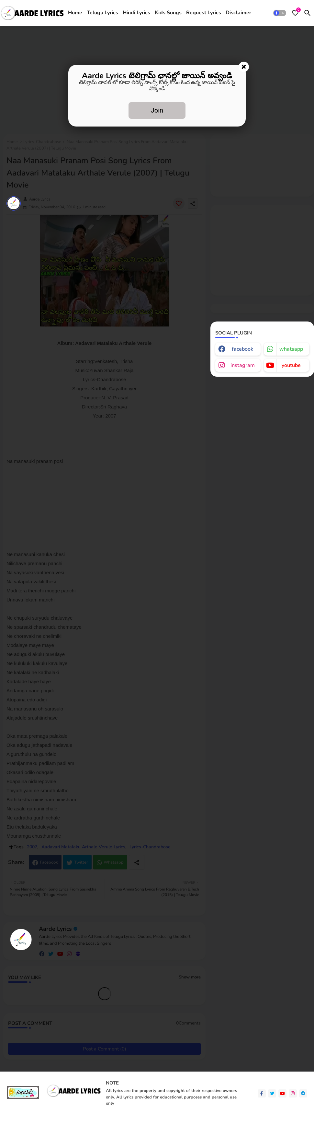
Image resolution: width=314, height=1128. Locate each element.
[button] (279, 13)
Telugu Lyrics (102, 12)
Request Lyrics (203, 12)
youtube (291, 365)
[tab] (75, 13)
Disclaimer (238, 12)
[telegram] (303, 1093)
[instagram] (293, 1093)
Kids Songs (168, 12)
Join (157, 110)
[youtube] (282, 1093)
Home (75, 12)
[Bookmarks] (295, 12)
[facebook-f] (262, 1093)
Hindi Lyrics (136, 12)
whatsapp (291, 349)
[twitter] (272, 1093)
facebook (242, 349)
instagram (242, 365)
